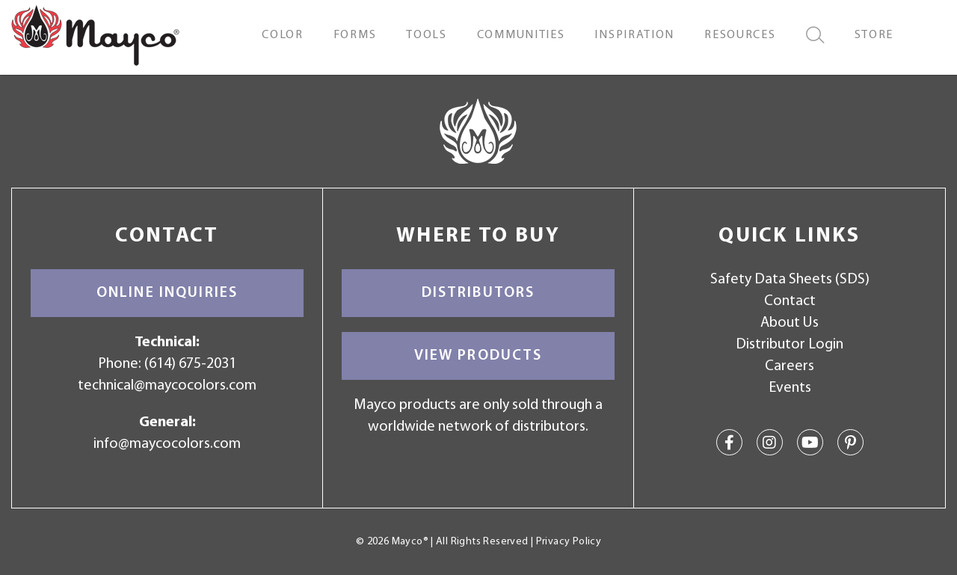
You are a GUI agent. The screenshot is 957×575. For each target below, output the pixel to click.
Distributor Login (789, 344)
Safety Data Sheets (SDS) (790, 279)
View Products (478, 355)
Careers (789, 366)
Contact (790, 301)
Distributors (478, 293)
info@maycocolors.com (167, 444)
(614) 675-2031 (190, 364)
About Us (789, 323)
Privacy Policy (568, 541)
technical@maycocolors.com (167, 385)
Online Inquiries (167, 293)
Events (790, 388)
